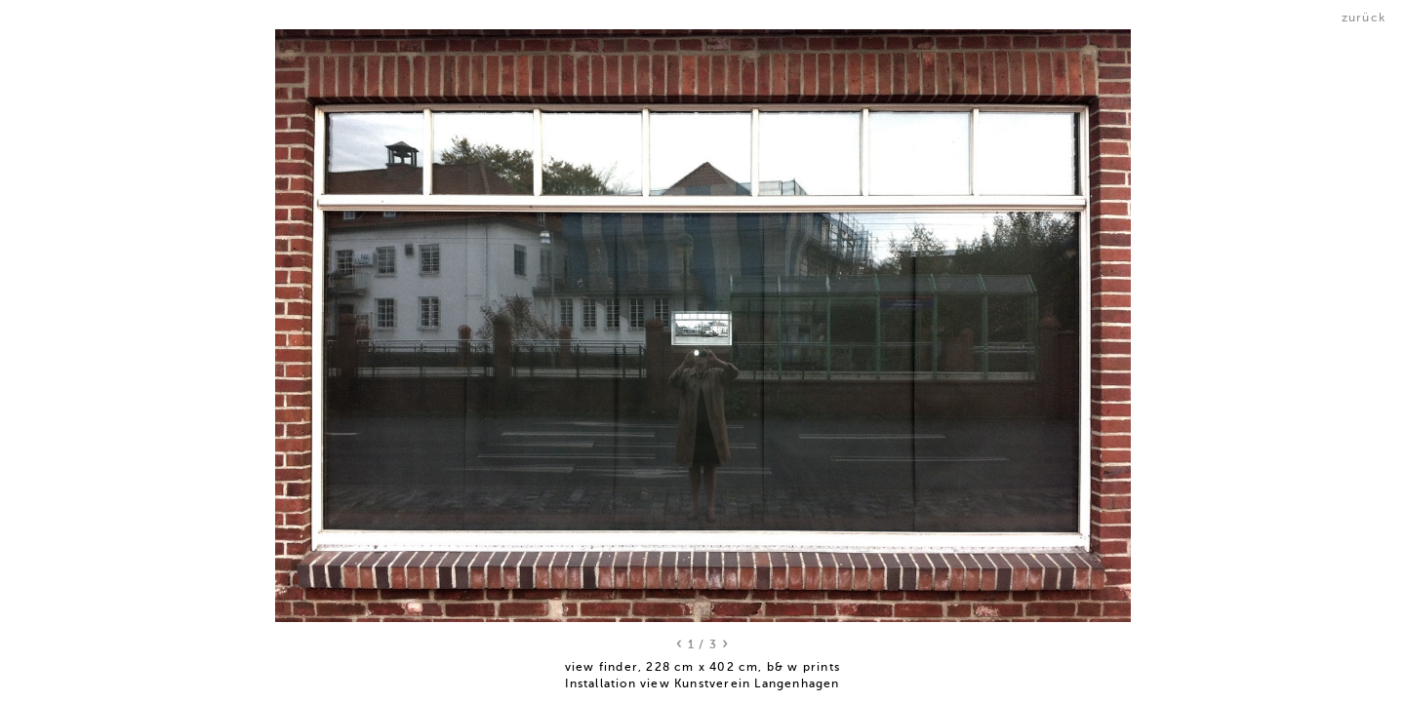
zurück (1363, 17)
